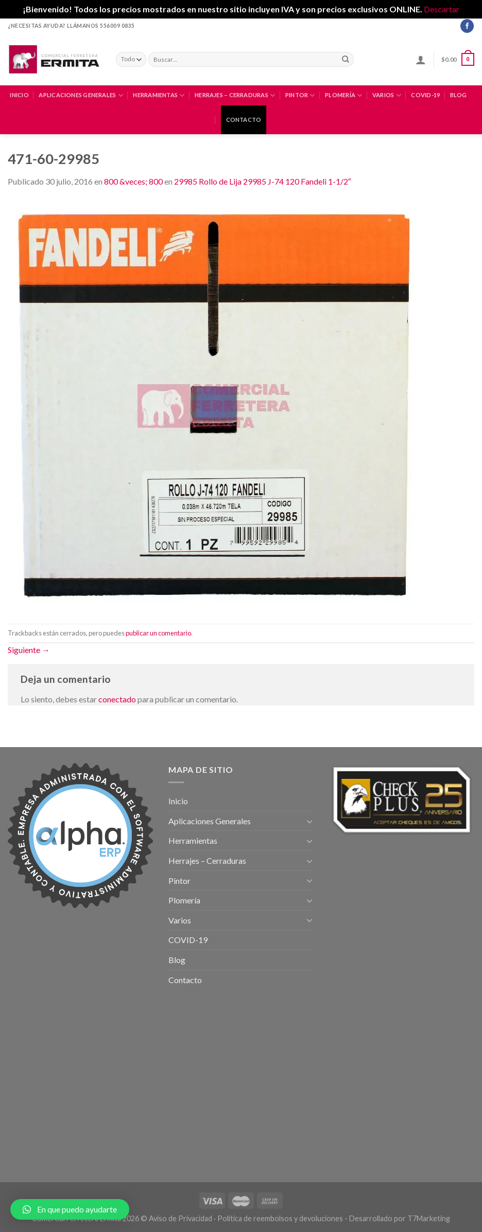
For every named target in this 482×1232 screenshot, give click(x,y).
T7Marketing (428, 1218)
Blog (458, 95)
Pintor (300, 95)
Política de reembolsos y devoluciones (280, 1218)
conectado (117, 699)
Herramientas (158, 95)
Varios (386, 95)
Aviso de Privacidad (180, 1218)
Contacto (244, 119)
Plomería (343, 95)
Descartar (441, 9)
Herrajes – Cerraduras (235, 95)
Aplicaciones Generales (81, 95)
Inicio (19, 95)
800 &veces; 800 (133, 181)
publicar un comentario (158, 633)
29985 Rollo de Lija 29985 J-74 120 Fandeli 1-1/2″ (262, 181)
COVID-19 (425, 95)
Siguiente (29, 650)
